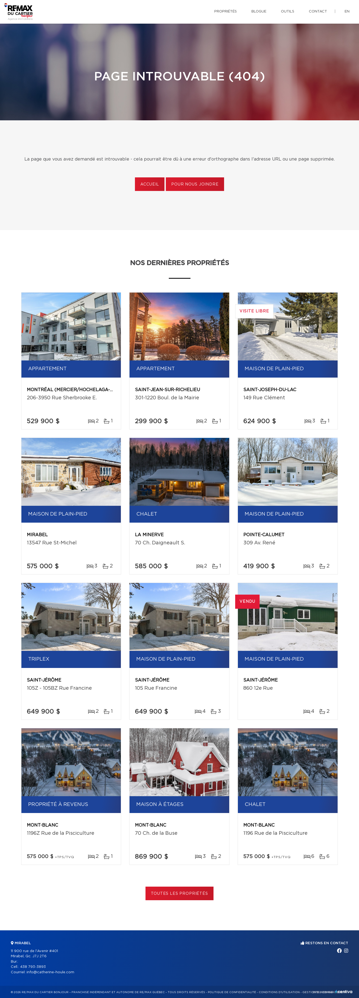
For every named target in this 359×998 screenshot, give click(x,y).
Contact (318, 11)
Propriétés (225, 11)
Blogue (258, 11)
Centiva (343, 991)
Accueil (149, 184)
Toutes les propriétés (179, 894)
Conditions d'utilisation (279, 992)
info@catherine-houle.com (50, 972)
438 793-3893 (33, 967)
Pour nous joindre (194, 184)
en (347, 11)
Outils (287, 11)
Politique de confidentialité (232, 992)
